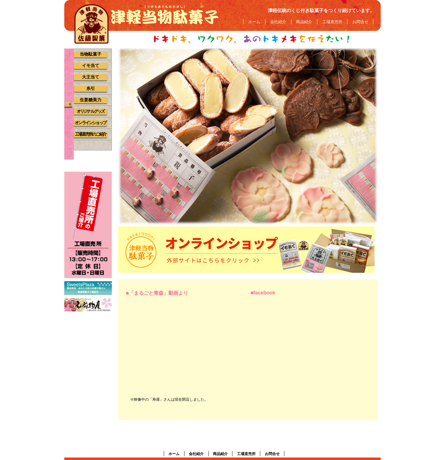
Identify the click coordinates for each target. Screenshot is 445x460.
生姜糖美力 (90, 100)
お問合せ (360, 21)
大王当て (90, 77)
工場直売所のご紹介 (90, 134)
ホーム (254, 21)
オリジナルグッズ (90, 111)
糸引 (90, 88)
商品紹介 (304, 21)
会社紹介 (278, 21)
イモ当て (90, 65)
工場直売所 (332, 21)
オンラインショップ (90, 122)
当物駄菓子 (90, 54)
